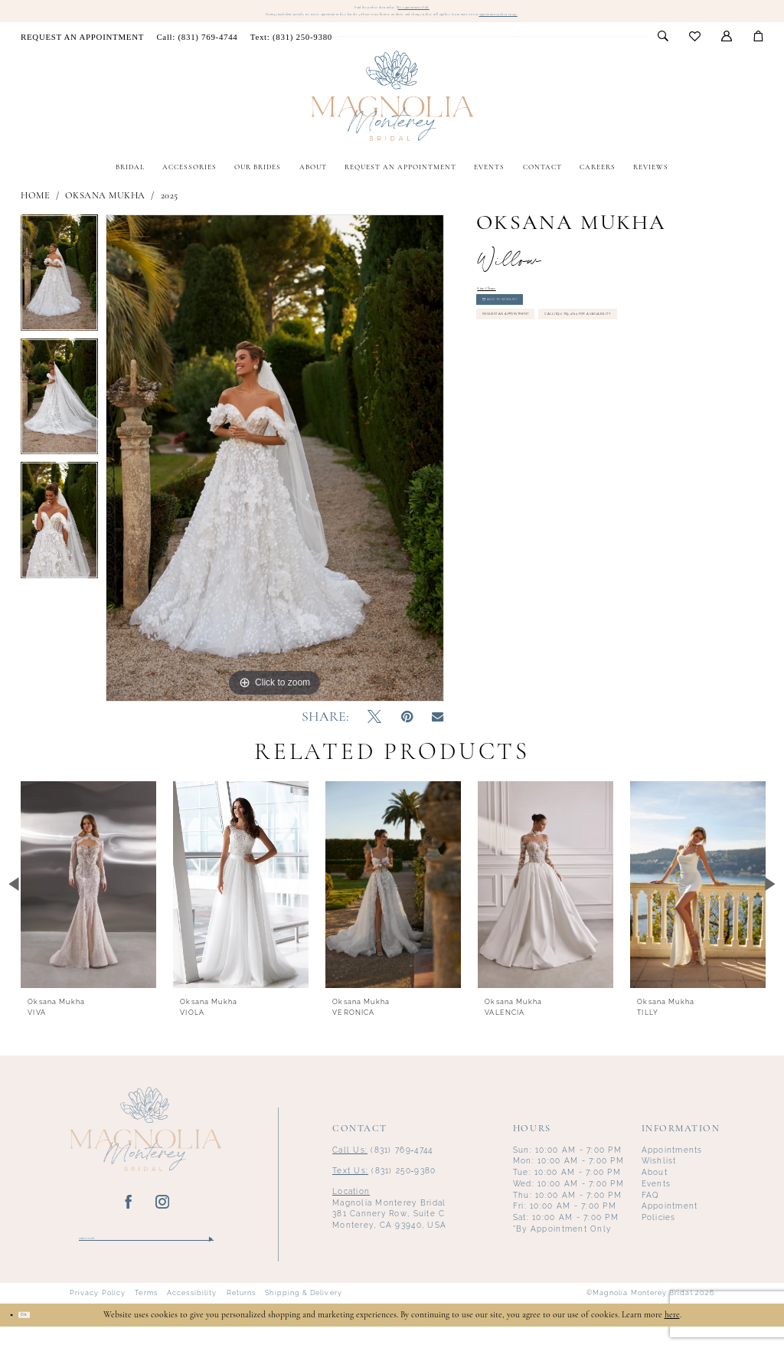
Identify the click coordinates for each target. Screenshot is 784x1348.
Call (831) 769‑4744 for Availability (562, 395)
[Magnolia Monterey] (392, 110)
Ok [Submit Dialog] (44, 1335)
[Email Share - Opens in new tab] (437, 732)
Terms (146, 1315)
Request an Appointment (544, 363)
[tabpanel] (59, 291)
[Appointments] (82, 51)
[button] (726, 51)
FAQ (651, 1209)
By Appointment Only (443, 9)
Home (35, 209)
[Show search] (662, 51)
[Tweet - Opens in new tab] (374, 732)
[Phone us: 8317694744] (196, 51)
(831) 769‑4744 (382, 1164)
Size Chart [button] (499, 306)
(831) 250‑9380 (384, 1184)
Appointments (672, 1164)
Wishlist (659, 1175)
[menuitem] (82, 51)
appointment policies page (635, 25)
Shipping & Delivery (303, 1315)
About (655, 1187)
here (672, 1336)
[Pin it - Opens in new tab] (406, 732)
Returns (241, 1315)
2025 (169, 209)
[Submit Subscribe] (210, 1256)
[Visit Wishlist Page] (694, 51)
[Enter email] (146, 1256)
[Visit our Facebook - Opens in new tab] (129, 1217)
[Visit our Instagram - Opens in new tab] (163, 1217)
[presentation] (88, 898)
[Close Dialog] (17, 1336)
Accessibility (192, 1315)
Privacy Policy (98, 1315)
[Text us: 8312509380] (291, 51)
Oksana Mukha (105, 209)
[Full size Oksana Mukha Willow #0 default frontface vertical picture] (274, 472)
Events (656, 1197)
